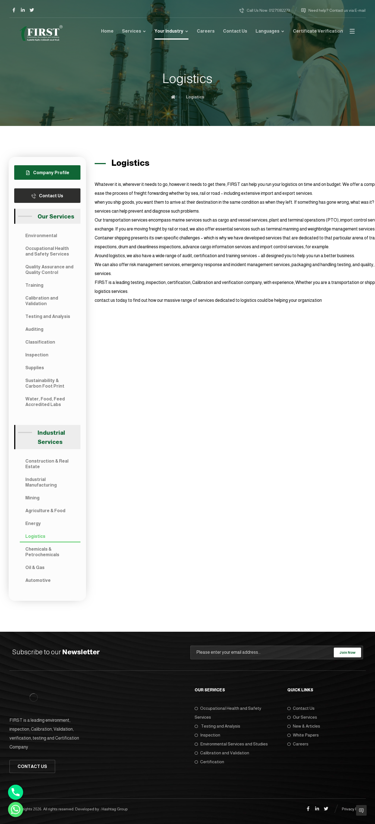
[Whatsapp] (15, 809)
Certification (209, 761)
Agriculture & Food (45, 510)
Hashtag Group (115, 809)
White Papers (303, 735)
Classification (40, 342)
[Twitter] (31, 10)
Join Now (347, 652)
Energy (33, 523)
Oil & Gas (35, 567)
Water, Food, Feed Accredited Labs (45, 402)
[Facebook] (13, 10)
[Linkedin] (22, 10)
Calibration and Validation (41, 301)
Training (34, 285)
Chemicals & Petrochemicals (42, 552)
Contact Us (301, 708)
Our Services (302, 717)
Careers (297, 744)
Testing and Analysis (47, 316)
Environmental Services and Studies (231, 744)
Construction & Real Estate (46, 464)
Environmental (41, 235)
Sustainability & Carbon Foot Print (44, 383)
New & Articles (303, 726)
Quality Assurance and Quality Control (49, 269)
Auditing (34, 329)
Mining (32, 497)
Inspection (36, 355)
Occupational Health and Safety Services (47, 251)
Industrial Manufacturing (41, 482)
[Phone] (15, 792)
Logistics (35, 536)
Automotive (38, 580)
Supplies (34, 367)
